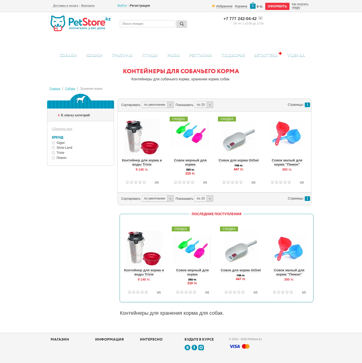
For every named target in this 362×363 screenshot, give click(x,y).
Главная (54, 88)
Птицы (150, 55)
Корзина (241, 6)
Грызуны (122, 55)
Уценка (296, 55)
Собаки (68, 55)
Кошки (94, 55)
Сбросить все (62, 129)
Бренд (57, 137)
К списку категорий (75, 115)
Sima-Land (64, 147)
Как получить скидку (300, 6)
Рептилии (200, 55)
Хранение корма (91, 88)
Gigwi (61, 143)
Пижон (61, 158)
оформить (277, 6)
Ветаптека (266, 55)
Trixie (60, 152)
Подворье (233, 55)
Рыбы (173, 55)
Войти (122, 5)
